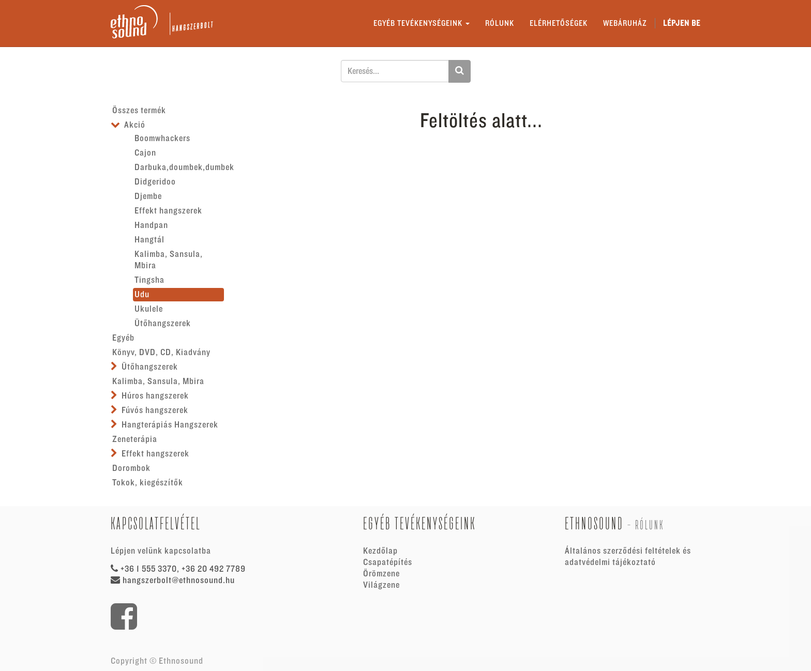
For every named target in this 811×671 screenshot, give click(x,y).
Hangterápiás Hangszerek (170, 425)
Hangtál (149, 240)
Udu (141, 294)
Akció (134, 125)
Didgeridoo (155, 182)
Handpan (151, 225)
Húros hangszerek (155, 396)
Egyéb (123, 338)
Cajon (145, 153)
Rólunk (649, 525)
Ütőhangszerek (162, 323)
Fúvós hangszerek (155, 410)
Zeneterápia (134, 439)
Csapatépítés (387, 562)
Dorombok (131, 468)
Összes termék (139, 110)
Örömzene (381, 573)
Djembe (148, 196)
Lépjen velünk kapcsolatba (161, 551)
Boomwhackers (162, 138)
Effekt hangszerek (168, 211)
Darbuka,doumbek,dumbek (179, 167)
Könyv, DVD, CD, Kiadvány (161, 352)
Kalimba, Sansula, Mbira (168, 260)
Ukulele (148, 309)
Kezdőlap (380, 551)
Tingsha (149, 280)
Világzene (381, 585)
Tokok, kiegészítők (147, 482)
